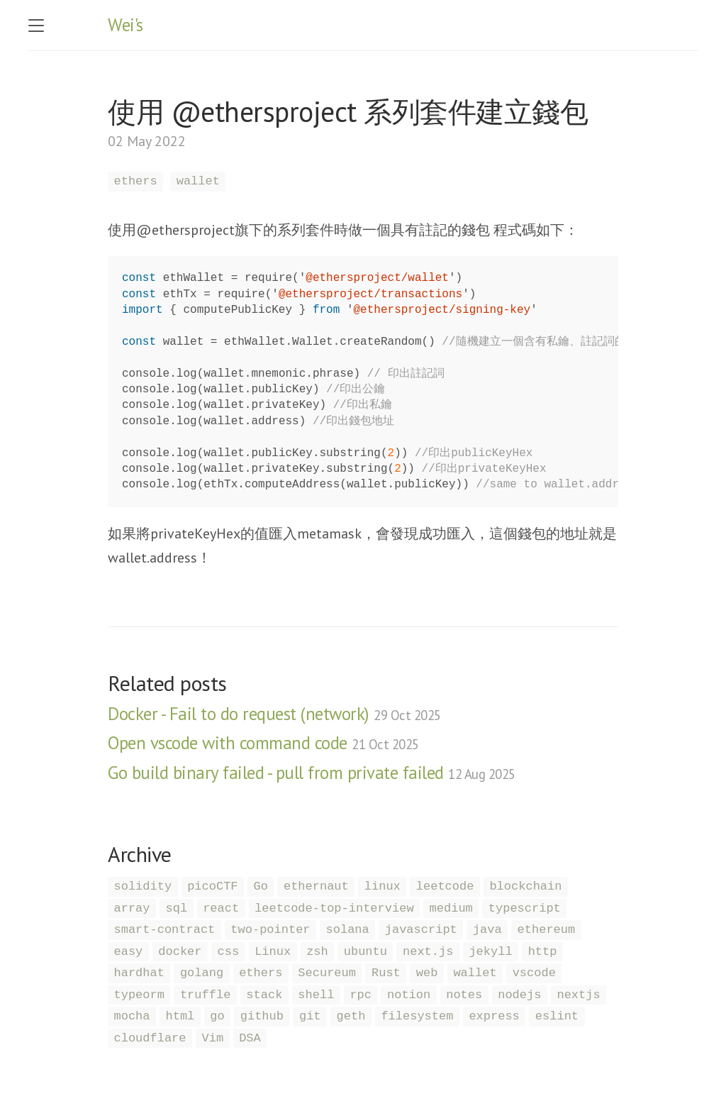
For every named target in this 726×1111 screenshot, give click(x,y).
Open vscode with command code (263, 742)
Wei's (125, 24)
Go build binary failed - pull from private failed (311, 772)
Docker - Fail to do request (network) (274, 713)
